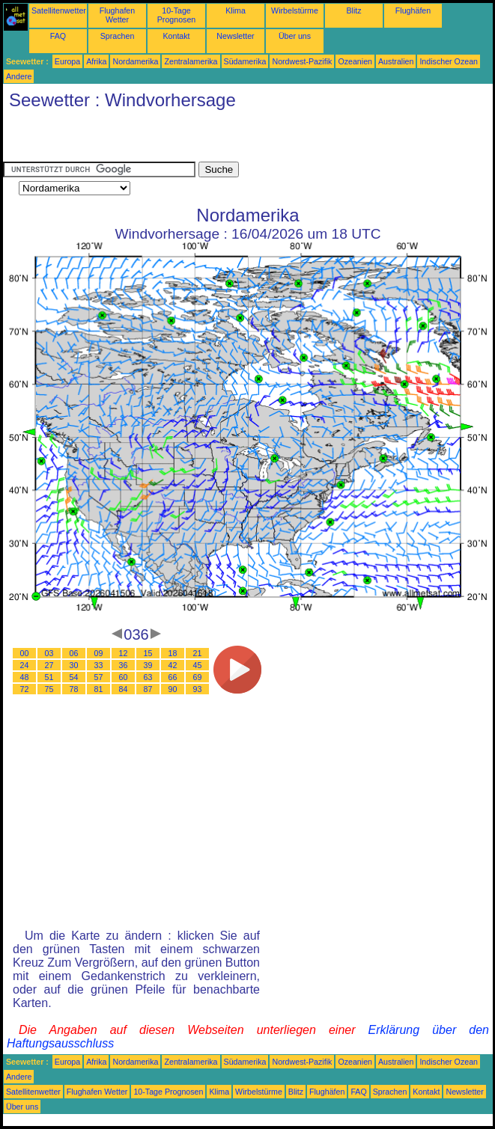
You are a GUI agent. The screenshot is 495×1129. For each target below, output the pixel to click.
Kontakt (176, 35)
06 (74, 653)
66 (172, 677)
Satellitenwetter (58, 10)
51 (49, 677)
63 (148, 677)
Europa (67, 61)
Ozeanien (355, 61)
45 (197, 665)
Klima (235, 10)
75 (49, 689)
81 (98, 689)
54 (74, 677)
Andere (18, 76)
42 (172, 665)
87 (148, 689)
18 (172, 653)
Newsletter (235, 35)
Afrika (96, 61)
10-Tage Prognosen (176, 15)
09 (98, 653)
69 (197, 677)
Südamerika (245, 61)
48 (24, 677)
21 (197, 653)
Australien (395, 61)
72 (24, 689)
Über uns (295, 35)
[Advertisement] (178, 139)
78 (74, 689)
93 (197, 689)
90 (172, 689)
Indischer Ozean (448, 61)
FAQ (58, 35)
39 (148, 665)
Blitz (353, 10)
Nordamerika (135, 61)
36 (123, 665)
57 (98, 677)
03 (49, 653)
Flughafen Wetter (117, 15)
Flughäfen (413, 10)
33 (98, 665)
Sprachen (117, 35)
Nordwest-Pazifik (302, 61)
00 (24, 653)
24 (24, 665)
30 (74, 665)
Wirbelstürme (294, 10)
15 (148, 653)
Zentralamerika (190, 61)
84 (123, 689)
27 (49, 665)
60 (123, 677)
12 (123, 653)
